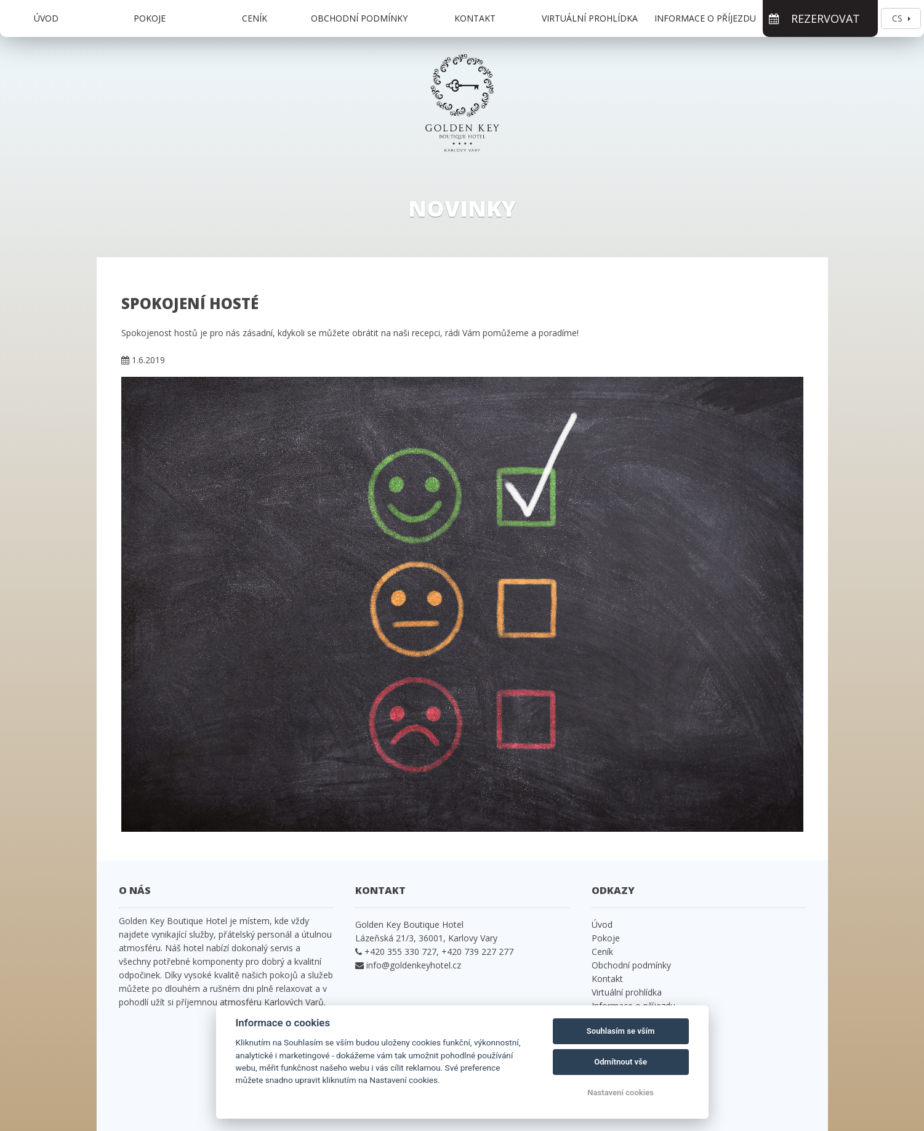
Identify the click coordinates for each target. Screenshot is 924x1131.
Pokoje (150, 18)
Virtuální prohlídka (590, 18)
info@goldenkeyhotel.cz (413, 965)
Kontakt (475, 18)
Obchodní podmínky (359, 18)
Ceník (254, 18)
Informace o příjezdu (705, 18)
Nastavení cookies (620, 1092)
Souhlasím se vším (621, 1031)
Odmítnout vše (620, 1061)
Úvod (46, 18)
